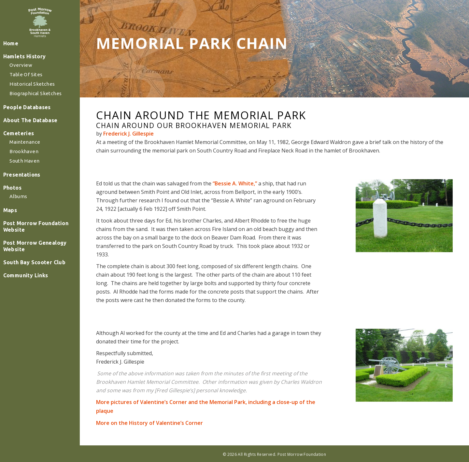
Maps (14, 231)
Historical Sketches (36, 105)
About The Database (34, 141)
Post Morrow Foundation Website (39, 247)
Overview (26, 86)
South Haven (29, 182)
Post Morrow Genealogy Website (38, 267)
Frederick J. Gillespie (128, 133)
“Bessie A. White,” (235, 183)
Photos (17, 209)
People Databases (31, 128)
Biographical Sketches (39, 114)
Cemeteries (23, 154)
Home (15, 64)
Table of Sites (30, 95)
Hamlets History (28, 77)
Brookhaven (29, 172)
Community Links (29, 296)
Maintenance (29, 163)
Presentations (26, 196)
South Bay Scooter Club (38, 283)
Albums (23, 217)
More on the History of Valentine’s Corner (149, 422)
